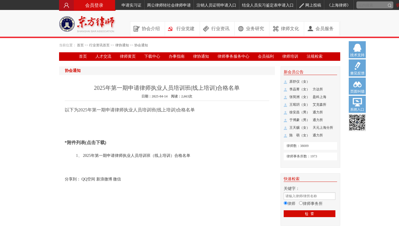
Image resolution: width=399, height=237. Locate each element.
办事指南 (177, 56)
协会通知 (141, 45)
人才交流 (103, 56)
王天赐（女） (299, 128)
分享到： (73, 179)
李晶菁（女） (299, 89)
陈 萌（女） (299, 135)
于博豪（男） (299, 120)
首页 (80, 45)
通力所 (318, 112)
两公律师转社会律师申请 (169, 5)
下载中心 (152, 56)
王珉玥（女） (299, 105)
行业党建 (185, 28)
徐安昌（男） (299, 112)
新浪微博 (104, 179)
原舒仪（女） (299, 82)
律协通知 (122, 45)
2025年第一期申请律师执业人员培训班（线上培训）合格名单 (136, 155)
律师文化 (290, 28)
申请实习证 (131, 5)
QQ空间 (88, 179)
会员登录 (87, 5)
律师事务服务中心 (233, 56)
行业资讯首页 (99, 45)
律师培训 (290, 56)
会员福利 (266, 56)
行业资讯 (220, 28)
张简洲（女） (299, 97)
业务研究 (255, 28)
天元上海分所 (323, 128)
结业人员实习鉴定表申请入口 (268, 5)
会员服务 (325, 28)
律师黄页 (128, 56)
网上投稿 (310, 5)
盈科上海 (319, 97)
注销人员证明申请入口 (216, 5)
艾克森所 (319, 105)
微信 (117, 179)
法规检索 (315, 56)
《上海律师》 (339, 5)
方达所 (318, 89)
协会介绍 (151, 28)
